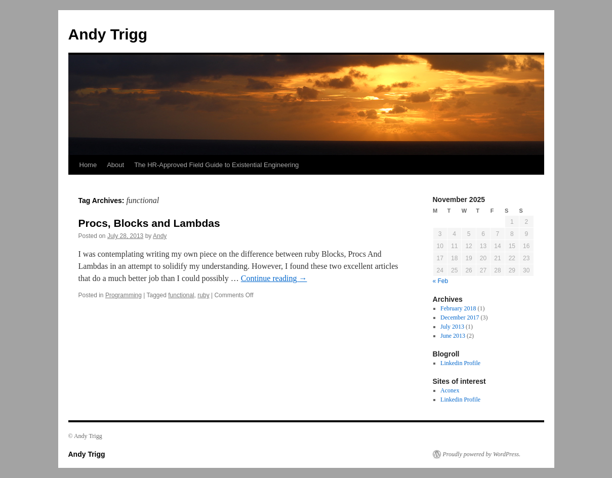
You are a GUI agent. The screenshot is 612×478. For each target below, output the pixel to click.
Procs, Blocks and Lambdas (149, 223)
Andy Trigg (108, 34)
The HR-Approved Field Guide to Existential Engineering (216, 165)
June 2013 (452, 335)
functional (181, 295)
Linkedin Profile (460, 363)
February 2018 (458, 308)
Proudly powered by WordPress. (482, 454)
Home (88, 165)
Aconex (449, 390)
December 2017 (459, 317)
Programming (123, 295)
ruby (203, 295)
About (115, 165)
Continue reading (274, 278)
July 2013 (452, 326)
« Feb (440, 281)
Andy (160, 236)
